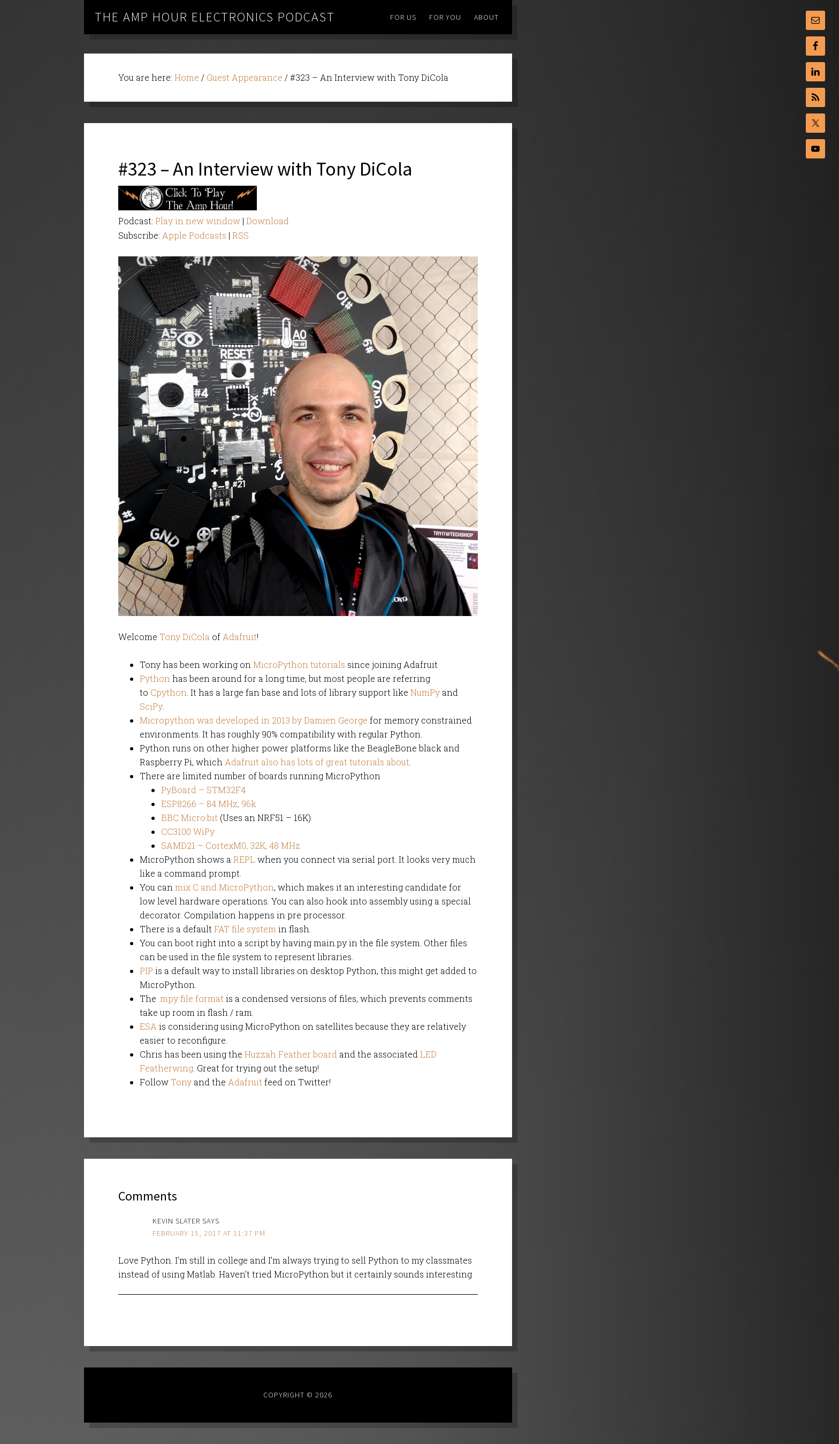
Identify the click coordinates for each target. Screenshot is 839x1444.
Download (267, 220)
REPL (244, 859)
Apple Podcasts (194, 235)
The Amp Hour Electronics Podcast (215, 17)
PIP (146, 970)
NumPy (426, 692)
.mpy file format (190, 998)
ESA (149, 1026)
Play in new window (197, 220)
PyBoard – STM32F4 (203, 789)
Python (155, 678)
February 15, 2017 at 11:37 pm (208, 1233)
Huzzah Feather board (291, 1054)
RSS (240, 235)
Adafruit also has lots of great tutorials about (317, 761)
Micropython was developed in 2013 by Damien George (254, 720)
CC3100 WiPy (188, 831)
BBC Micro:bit (189, 817)
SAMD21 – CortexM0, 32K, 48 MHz (230, 845)
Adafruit (240, 636)
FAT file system (245, 928)
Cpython (168, 692)
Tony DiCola (184, 636)
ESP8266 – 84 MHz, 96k (208, 803)
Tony (181, 1082)
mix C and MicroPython (224, 887)
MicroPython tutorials (299, 664)
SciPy (151, 706)
